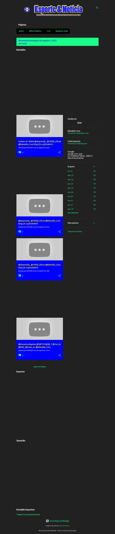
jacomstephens (64, 525)
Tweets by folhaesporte (77, 143)
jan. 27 (70, 205)
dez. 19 (70, 188)
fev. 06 (70, 196)
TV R (48, 31)
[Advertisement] (38, 175)
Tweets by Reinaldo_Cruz (78, 133)
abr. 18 (70, 179)
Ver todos (22, 43)
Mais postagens (40, 367)
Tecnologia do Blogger (57, 521)
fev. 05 (70, 201)
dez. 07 (70, 209)
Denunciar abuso (75, 231)
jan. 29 (70, 184)
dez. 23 (70, 175)
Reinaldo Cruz (61, 31)
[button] (59, 152)
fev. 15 (70, 171)
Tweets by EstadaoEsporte (28, 514)
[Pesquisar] (97, 8)
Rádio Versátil (34, 31)
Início (20, 31)
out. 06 (70, 192)
